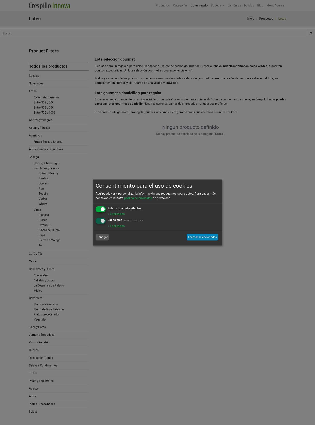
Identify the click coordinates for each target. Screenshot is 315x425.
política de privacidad (138, 198)
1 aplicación (116, 213)
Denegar (102, 237)
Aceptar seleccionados (202, 237)
